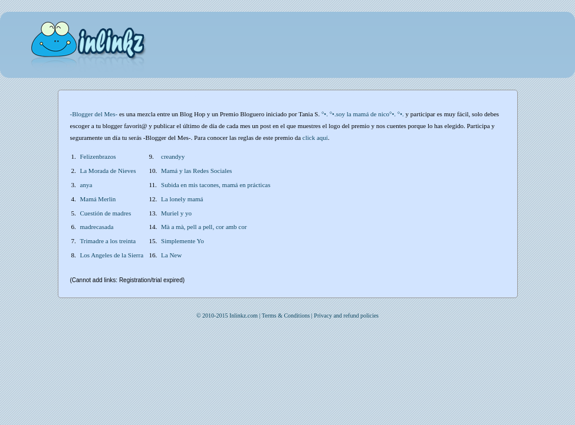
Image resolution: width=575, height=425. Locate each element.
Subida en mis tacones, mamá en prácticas (215, 184)
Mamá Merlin (98, 198)
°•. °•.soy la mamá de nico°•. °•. (362, 113)
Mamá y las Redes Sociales (196, 170)
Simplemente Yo (182, 240)
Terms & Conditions (286, 315)
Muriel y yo (176, 213)
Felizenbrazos (98, 156)
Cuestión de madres (106, 213)
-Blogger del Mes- (94, 113)
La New (171, 255)
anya (86, 184)
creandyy (173, 156)
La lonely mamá (182, 198)
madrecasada (97, 226)
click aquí (315, 137)
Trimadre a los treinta (108, 240)
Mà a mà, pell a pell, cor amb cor (204, 226)
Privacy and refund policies (346, 315)
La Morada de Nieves (108, 170)
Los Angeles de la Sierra (112, 255)
